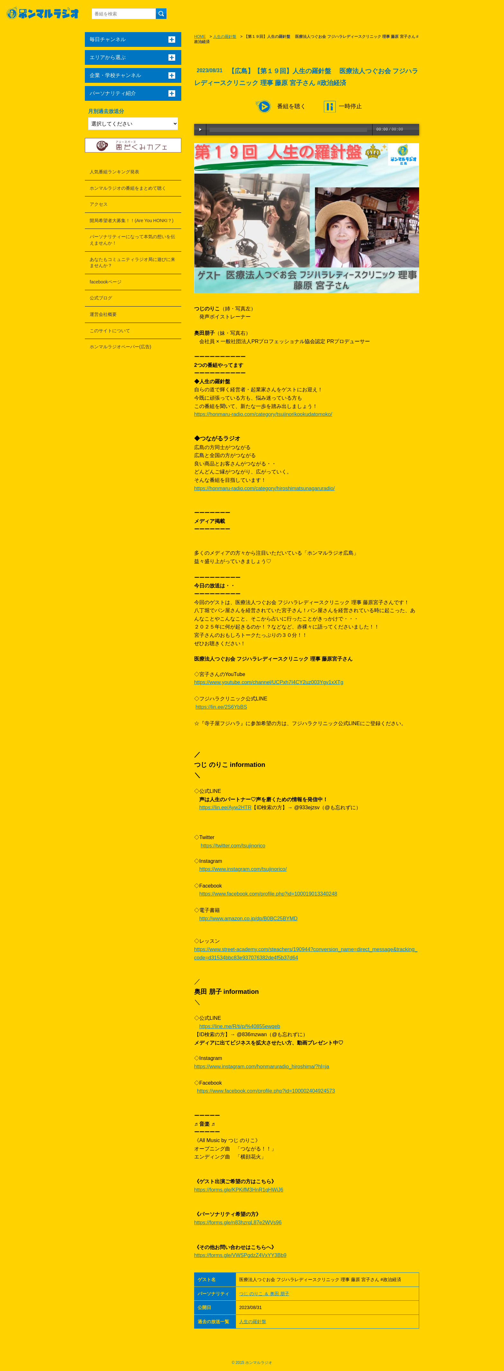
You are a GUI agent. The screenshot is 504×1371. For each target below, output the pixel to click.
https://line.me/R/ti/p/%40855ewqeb (239, 1026)
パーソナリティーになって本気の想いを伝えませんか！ (132, 240)
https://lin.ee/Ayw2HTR (225, 807)
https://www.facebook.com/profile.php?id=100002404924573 (266, 1091)
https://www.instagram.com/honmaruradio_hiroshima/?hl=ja (261, 1066)
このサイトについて (110, 330)
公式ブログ (101, 297)
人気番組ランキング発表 (114, 171)
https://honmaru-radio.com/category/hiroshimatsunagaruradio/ (264, 488)
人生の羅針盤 (224, 36)
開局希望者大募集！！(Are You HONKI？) (132, 220)
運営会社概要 (103, 314)
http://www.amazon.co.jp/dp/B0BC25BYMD (248, 918)
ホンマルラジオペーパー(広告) (120, 346)
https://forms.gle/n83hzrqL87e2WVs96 (238, 1222)
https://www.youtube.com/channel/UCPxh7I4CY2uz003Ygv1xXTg (268, 682)
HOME (200, 36)
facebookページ (106, 281)
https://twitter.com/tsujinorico (233, 845)
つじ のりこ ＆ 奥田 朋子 (264, 1293)
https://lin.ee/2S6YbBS (221, 707)
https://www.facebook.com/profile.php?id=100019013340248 (268, 894)
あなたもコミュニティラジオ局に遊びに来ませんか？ (132, 262)
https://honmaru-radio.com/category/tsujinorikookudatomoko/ (263, 414)
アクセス (99, 204)
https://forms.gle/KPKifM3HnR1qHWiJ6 (238, 1190)
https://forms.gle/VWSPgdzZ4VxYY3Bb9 (240, 1255)
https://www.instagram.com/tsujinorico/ (243, 869)
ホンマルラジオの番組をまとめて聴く (128, 188)
